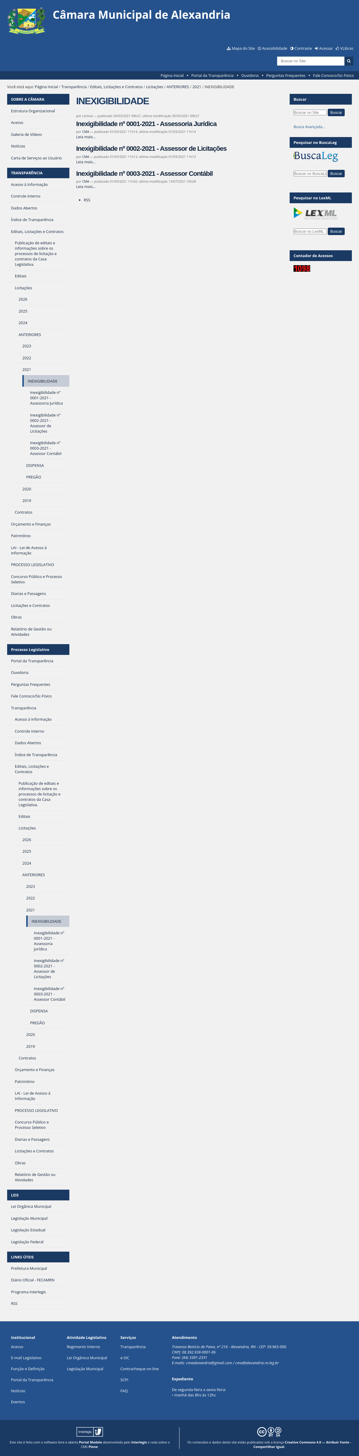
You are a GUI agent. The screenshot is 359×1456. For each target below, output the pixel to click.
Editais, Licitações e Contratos (116, 86)
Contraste (303, 48)
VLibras (346, 48)
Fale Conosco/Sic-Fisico (333, 75)
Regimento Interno (83, 1346)
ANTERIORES (178, 86)
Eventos (18, 1401)
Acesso (17, 1346)
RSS (87, 200)
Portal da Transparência (212, 75)
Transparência (74, 86)
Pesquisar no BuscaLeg (315, 142)
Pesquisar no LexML (312, 198)
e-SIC (124, 1357)
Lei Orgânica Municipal (87, 1357)
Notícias (18, 1390)
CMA (85, 131)
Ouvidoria (250, 75)
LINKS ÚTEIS (22, 1257)
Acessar (326, 48)
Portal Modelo (90, 1442)
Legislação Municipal (85, 1368)
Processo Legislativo (30, 649)
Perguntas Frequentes (285, 75)
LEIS (15, 1195)
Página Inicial (172, 75)
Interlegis (139, 1442)
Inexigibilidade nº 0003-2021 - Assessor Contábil (144, 173)
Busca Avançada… (309, 126)
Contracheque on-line (139, 1368)
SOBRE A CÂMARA (27, 99)
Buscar (300, 99)
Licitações (154, 86)
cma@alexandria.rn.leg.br (257, 1362)
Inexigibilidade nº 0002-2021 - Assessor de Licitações (151, 148)
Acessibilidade (274, 48)
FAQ (124, 1390)
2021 (197, 86)
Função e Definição (28, 1368)
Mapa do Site (243, 48)
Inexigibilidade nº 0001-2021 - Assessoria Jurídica (146, 124)
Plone (93, 1446)
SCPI (124, 1379)
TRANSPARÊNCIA (27, 172)
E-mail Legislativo (26, 1357)
